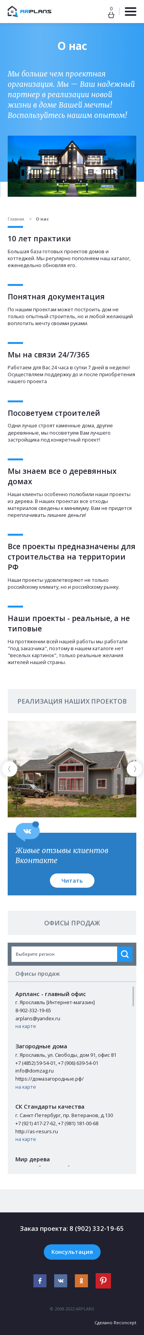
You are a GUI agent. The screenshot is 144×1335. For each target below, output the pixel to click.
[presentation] (9, 769)
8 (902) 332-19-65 (97, 1228)
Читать (72, 880)
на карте (25, 1026)
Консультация (72, 1251)
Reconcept (125, 1322)
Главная (16, 219)
